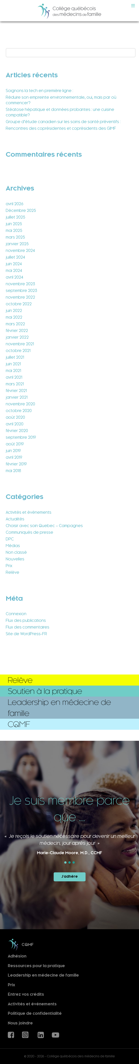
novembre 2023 (20, 284)
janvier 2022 (17, 337)
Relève (12, 572)
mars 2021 (15, 384)
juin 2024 (14, 264)
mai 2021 (13, 371)
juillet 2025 (15, 217)
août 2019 (15, 444)
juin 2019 (13, 451)
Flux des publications (26, 620)
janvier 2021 (17, 397)
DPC (10, 539)
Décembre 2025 (21, 210)
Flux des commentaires (27, 627)
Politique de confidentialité (35, 1013)
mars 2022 (15, 324)
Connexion (16, 614)
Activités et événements (28, 512)
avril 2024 (14, 277)
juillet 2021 (15, 357)
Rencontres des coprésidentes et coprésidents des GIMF (61, 128)
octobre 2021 (18, 351)
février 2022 (17, 331)
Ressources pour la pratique (36, 965)
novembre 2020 (20, 404)
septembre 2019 (21, 437)
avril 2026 (14, 204)
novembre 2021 (20, 344)
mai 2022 (14, 317)
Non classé (16, 552)
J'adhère (69, 876)
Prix (9, 566)
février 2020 (17, 431)
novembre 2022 (20, 297)
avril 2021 (14, 377)
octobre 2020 (19, 411)
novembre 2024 (20, 250)
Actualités (15, 519)
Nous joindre (20, 1023)
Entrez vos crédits (26, 994)
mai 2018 (13, 471)
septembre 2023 (21, 290)
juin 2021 (13, 364)
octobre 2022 (19, 304)
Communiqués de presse (29, 532)
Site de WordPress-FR (26, 634)
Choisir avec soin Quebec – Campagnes (44, 526)
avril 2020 (14, 424)
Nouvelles (15, 559)
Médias (13, 546)
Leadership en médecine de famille (43, 975)
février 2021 (16, 391)
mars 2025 (15, 237)
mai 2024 (14, 270)
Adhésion (17, 956)
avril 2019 (14, 457)
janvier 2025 (17, 244)
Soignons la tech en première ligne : (39, 91)
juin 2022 (14, 311)
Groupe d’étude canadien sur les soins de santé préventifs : (63, 122)
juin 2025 (14, 224)
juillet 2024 (15, 257)
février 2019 (16, 464)
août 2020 (15, 417)
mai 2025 (14, 230)
